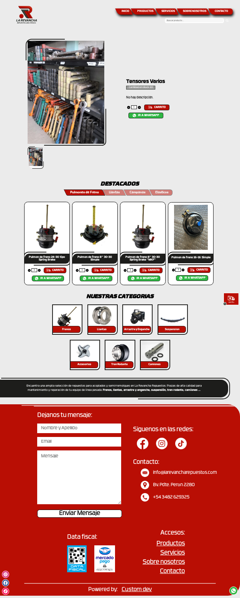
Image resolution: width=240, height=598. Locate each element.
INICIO (125, 11)
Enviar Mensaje (79, 514)
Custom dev (137, 590)
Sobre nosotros (164, 562)
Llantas (114, 192)
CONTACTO (221, 11)
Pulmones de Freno (84, 192)
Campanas (137, 192)
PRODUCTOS (145, 11)
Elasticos (161, 192)
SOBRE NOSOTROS (194, 11)
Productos (170, 544)
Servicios (172, 553)
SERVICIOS (168, 11)
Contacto (172, 572)
